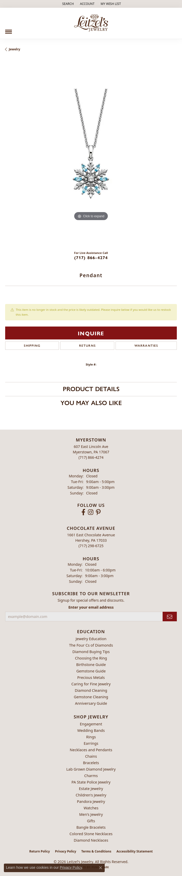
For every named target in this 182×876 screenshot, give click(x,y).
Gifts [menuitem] (91, 820)
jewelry (14, 49)
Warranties (146, 345)
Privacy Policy (65, 851)
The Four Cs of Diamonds (91, 645)
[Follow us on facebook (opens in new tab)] (83, 512)
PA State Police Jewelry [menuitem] (91, 782)
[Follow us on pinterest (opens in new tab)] (98, 512)
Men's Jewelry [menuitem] (91, 814)
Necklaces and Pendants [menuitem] (91, 749)
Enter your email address (90, 607)
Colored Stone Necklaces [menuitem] (91, 833)
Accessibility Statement (134, 851)
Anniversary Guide (91, 703)
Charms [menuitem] (91, 775)
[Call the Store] (91, 457)
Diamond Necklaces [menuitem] (91, 840)
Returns (87, 345)
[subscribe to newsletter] (170, 616)
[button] (67, 4)
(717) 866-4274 (91, 257)
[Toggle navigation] (8, 30)
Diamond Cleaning (91, 690)
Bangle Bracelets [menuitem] (91, 827)
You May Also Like (91, 403)
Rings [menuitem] (91, 736)
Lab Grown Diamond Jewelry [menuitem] (91, 769)
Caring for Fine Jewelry (91, 683)
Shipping (32, 345)
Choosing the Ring (91, 658)
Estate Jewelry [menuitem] (91, 788)
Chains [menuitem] (91, 756)
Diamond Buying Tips (91, 651)
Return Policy (39, 851)
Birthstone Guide (91, 664)
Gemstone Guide (91, 671)
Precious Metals (91, 677)
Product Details (91, 389)
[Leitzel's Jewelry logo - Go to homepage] (91, 23)
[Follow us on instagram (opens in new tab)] (90, 512)
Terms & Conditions (96, 851)
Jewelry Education (90, 638)
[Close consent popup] (100, 867)
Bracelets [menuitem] (91, 762)
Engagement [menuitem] (91, 724)
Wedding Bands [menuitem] (91, 730)
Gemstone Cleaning (91, 696)
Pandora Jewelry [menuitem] (91, 801)
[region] (91, 153)
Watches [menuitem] (91, 807)
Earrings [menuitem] (91, 743)
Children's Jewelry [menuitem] (91, 795)
